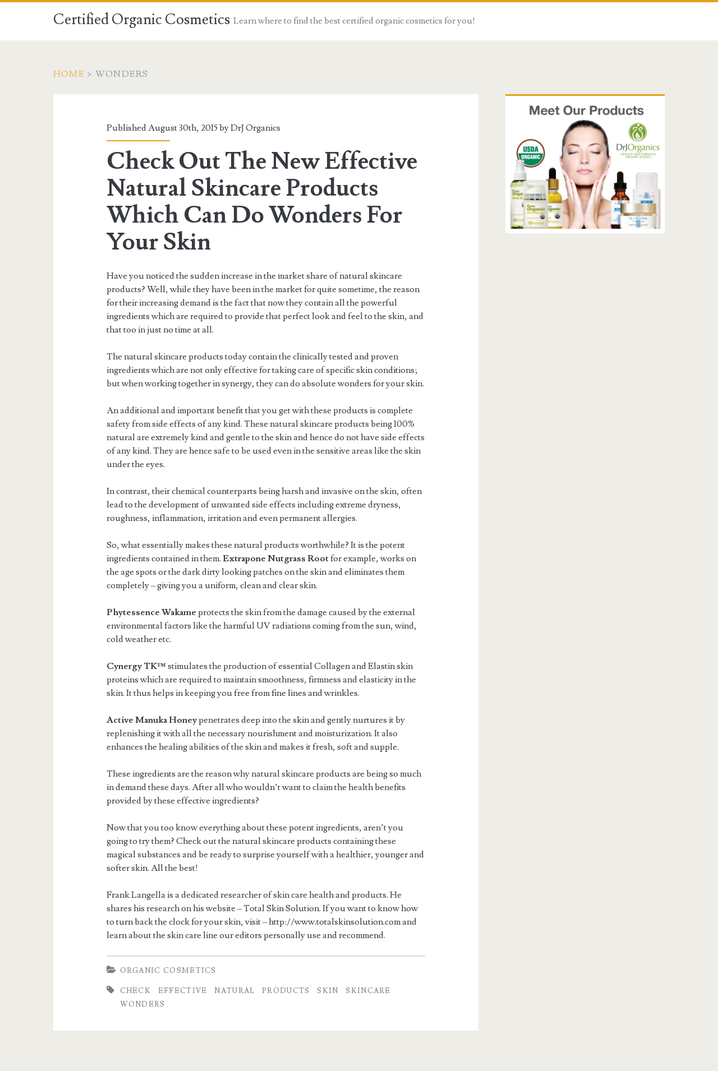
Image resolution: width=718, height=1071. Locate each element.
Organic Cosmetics (168, 970)
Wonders (142, 1004)
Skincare (368, 990)
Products (286, 990)
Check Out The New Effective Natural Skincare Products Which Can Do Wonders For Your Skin (262, 201)
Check (135, 990)
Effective (183, 990)
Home (69, 74)
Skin (327, 990)
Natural (234, 990)
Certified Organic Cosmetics (141, 19)
